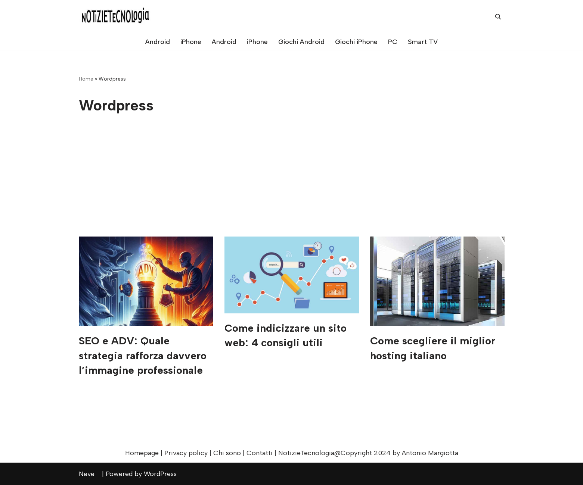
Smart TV (423, 42)
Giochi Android (301, 42)
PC (392, 42)
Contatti (259, 453)
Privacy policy (186, 453)
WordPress (163, 474)
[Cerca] (498, 16)
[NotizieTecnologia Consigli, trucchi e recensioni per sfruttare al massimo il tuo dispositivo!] (116, 16)
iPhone (190, 42)
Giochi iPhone (356, 42)
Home (86, 79)
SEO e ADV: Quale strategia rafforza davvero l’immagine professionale (143, 355)
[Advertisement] (291, 180)
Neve (89, 474)
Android (157, 42)
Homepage (142, 453)
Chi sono (227, 453)
